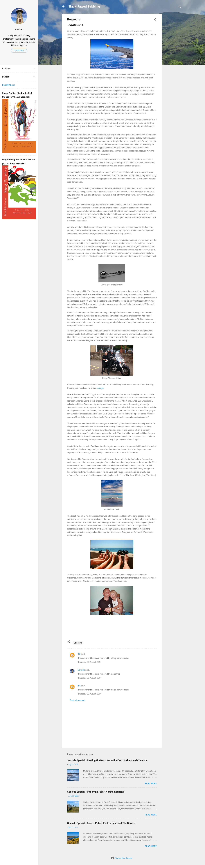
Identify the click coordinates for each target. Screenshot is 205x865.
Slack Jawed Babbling (84, 6)
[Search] (179, 7)
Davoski (81, 670)
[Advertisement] (172, 54)
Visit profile (19, 51)
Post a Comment (77, 700)
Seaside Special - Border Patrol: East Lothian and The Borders (101, 823)
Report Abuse (8, 85)
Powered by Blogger (121, 858)
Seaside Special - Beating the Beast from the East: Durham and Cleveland (107, 760)
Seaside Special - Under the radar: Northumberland (95, 791)
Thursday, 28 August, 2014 (89, 662)
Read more (151, 783)
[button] (155, 20)
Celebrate (78, 643)
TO (79, 654)
